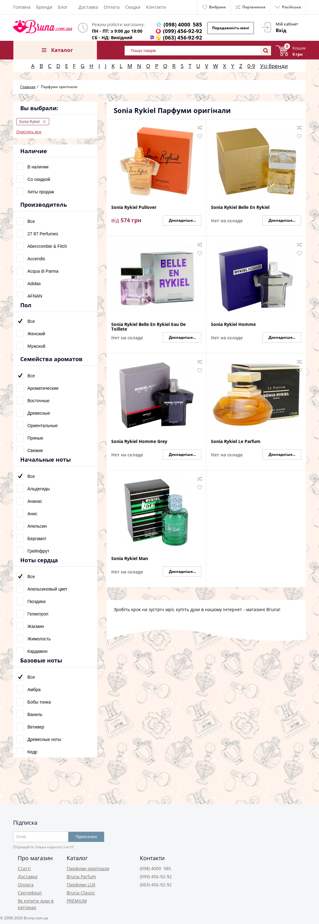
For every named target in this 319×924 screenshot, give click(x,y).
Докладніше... (182, 220)
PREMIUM (77, 901)
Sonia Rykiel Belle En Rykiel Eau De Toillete (148, 326)
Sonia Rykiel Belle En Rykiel (240, 207)
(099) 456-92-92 (182, 31)
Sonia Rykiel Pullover (133, 207)
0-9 (251, 65)
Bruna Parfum (81, 876)
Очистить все (28, 132)
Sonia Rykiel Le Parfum (235, 441)
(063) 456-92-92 (182, 37)
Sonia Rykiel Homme (233, 324)
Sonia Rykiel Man (129, 558)
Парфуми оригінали (88, 868)
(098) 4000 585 (183, 24)
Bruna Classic (81, 893)
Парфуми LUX (81, 885)
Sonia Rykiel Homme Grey (139, 441)
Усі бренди (274, 65)
